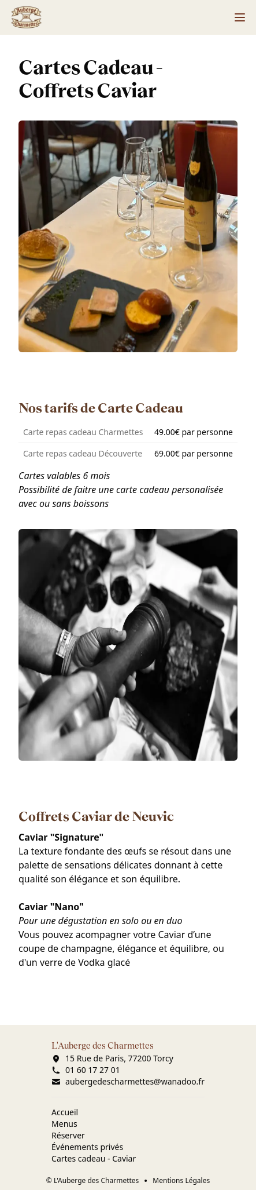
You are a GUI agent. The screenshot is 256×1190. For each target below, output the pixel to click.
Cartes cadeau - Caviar (93, 1158)
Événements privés (87, 1146)
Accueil (64, 1112)
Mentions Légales (181, 1180)
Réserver (68, 1135)
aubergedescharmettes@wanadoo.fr (128, 1081)
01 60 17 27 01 (85, 1069)
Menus (64, 1123)
